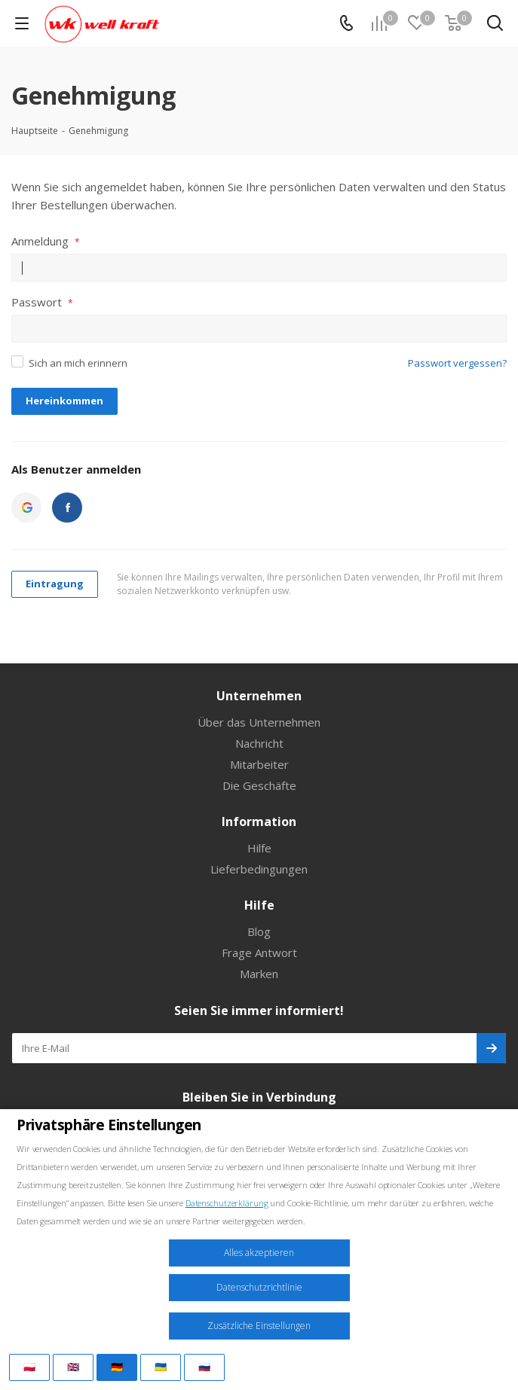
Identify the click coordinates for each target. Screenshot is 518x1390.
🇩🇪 (117, 1366)
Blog (259, 931)
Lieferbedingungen (259, 868)
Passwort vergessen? (457, 363)
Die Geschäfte (259, 785)
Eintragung (55, 583)
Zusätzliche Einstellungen (259, 1325)
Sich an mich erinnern (78, 363)
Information (259, 821)
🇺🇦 (161, 1366)
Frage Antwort (259, 952)
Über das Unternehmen (259, 722)
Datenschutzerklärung (226, 1203)
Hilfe (259, 847)
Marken (259, 973)
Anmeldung (45, 240)
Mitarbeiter (259, 764)
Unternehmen (259, 695)
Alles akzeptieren (259, 1252)
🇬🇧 (73, 1366)
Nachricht (259, 743)
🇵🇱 (29, 1366)
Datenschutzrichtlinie (259, 1287)
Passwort (42, 301)
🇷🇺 (204, 1366)
